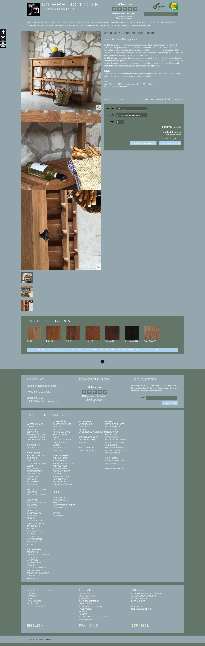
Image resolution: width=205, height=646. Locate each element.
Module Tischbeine (114, 442)
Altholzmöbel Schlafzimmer (60, 467)
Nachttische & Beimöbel (34, 563)
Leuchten (58, 515)
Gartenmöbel (119, 22)
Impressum (32, 604)
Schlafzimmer (100, 22)
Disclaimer (137, 606)
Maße (112, 115)
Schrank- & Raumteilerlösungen (38, 553)
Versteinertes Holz (37, 495)
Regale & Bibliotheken (33, 480)
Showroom (32, 596)
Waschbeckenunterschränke (94, 432)
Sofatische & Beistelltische (34, 469)
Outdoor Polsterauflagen (62, 430)
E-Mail (142, 397)
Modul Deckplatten (115, 424)
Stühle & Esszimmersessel (36, 519)
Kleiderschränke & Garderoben (36, 569)
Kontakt (83, 614)
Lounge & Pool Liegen (60, 443)
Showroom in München (41, 22)
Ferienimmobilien (87, 619)
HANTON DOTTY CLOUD (60, 435)
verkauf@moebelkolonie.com (42, 386)
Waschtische (85, 424)
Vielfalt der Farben (115, 450)
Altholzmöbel (34, 601)
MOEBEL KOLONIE (70, 4)
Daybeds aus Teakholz (59, 449)
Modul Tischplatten (115, 440)
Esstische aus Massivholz (34, 509)
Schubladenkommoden (38, 573)
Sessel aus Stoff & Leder (36, 464)
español (140, 625)
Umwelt (31, 598)
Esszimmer (82, 22)
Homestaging (86, 604)
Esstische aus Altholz (34, 543)
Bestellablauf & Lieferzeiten (146, 593)
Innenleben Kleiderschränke (114, 446)
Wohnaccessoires (66, 25)
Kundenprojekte (140, 25)
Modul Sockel (112, 437)
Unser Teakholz (87, 596)
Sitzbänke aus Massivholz (34, 514)
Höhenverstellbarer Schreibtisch (64, 506)
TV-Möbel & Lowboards (33, 485)
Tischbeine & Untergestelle (34, 537)
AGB (133, 604)
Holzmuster (119, 25)
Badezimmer (45, 25)
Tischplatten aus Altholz (35, 532)
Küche (155, 22)
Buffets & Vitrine (35, 523)
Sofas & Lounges (35, 455)
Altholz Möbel (139, 22)
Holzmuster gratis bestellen (115, 462)
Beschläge (110, 434)
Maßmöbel (85, 598)
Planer (105, 25)
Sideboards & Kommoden (33, 475)
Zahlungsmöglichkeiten (143, 596)
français (88, 625)
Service (83, 611)
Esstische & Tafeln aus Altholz (62, 472)
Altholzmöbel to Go (63, 463)
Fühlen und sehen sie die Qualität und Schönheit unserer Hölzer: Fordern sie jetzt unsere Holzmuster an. (97, 350)
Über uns (31, 593)
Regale (56, 502)
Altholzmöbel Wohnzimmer (60, 459)
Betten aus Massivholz (32, 558)
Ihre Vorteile (86, 593)
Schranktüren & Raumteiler (35, 577)
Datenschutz (138, 601)
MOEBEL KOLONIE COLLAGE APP (93, 617)
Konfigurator (89, 25)
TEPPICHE (83, 442)
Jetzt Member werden (173, 135)
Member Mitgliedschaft (91, 606)
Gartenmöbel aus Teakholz (62, 425)
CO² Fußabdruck (35, 606)
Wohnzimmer (65, 22)
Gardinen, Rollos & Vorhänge (37, 490)
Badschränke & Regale (87, 428)
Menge (111, 122)
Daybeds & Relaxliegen (33, 459)
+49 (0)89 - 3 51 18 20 (38, 392)
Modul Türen (111, 432)
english (35, 625)
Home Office (168, 22)
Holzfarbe (110, 109)
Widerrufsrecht (140, 598)
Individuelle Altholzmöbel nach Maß (63, 484)
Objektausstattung (89, 601)
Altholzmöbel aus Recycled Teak (62, 477)
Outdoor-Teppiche (62, 440)
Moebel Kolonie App (141, 609)
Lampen (31, 25)
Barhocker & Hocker (33, 527)
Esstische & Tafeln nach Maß (36, 503)
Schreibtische (60, 500)
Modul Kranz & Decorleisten (112, 428)
